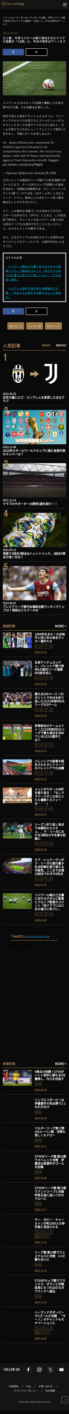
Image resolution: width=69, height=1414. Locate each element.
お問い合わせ (46, 1386)
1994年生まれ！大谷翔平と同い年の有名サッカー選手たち (50, 637)
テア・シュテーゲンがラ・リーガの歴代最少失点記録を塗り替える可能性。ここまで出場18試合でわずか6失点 (49, 866)
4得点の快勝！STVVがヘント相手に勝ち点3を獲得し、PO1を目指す (50, 1075)
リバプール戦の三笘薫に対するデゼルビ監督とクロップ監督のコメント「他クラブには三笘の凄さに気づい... (49, 902)
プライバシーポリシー (26, 1390)
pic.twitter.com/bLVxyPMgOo (23, 164)
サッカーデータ (43, 646)
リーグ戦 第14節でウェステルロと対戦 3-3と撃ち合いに (50, 1255)
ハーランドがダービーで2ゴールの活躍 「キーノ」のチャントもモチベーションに (50, 1317)
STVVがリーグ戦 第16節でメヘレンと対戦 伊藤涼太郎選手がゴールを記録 (50, 1161)
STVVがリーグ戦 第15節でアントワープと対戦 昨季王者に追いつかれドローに (51, 1193)
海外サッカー (42, 1236)
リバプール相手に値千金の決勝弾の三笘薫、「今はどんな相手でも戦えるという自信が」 (33, 293)
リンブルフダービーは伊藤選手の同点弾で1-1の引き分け (50, 1103)
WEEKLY (46, 345)
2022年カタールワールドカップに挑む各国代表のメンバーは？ (34, 452)
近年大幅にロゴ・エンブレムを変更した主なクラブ (34, 399)
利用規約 (14, 1386)
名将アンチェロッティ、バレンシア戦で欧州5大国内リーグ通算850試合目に (49, 667)
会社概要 (50, 1390)
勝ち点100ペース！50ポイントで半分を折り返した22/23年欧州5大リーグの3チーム (50, 699)
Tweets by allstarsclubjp (19, 944)
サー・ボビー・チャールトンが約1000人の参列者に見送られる (50, 1223)
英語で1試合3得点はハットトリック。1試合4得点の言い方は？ (34, 555)
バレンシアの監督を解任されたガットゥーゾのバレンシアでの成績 (49, 764)
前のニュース (15, 326)
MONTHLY (61, 345)
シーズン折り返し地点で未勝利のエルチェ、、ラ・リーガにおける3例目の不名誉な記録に (50, 831)
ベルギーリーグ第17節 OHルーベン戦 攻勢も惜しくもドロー (50, 1131)
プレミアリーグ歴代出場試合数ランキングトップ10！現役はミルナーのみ (34, 608)
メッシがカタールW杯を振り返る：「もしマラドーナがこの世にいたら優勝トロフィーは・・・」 (49, 796)
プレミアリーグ (43, 1232)
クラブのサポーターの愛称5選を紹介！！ (30, 503)
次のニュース (53, 326)
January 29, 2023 (45, 173)
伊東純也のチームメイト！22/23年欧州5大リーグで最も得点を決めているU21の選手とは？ (50, 732)
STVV (38, 1084)
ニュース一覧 (34, 326)
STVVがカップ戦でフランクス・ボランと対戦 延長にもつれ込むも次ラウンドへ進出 (51, 1285)
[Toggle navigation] (65, 4)
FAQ (28, 1386)
